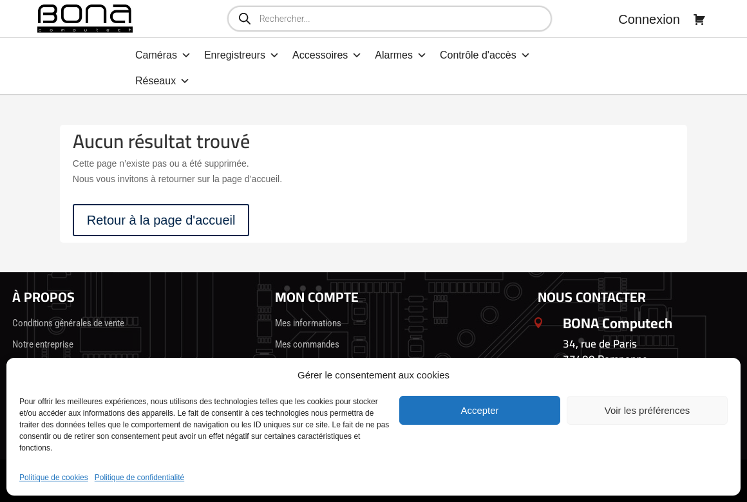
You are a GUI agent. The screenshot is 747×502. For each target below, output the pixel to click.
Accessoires (327, 55)
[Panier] (699, 19)
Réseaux (162, 81)
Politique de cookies (53, 477)
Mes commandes (307, 344)
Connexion (649, 19)
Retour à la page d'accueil (161, 220)
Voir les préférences (647, 410)
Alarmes (401, 55)
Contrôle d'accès (485, 55)
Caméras (163, 55)
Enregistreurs (241, 55)
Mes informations (308, 323)
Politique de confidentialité (139, 477)
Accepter (479, 410)
